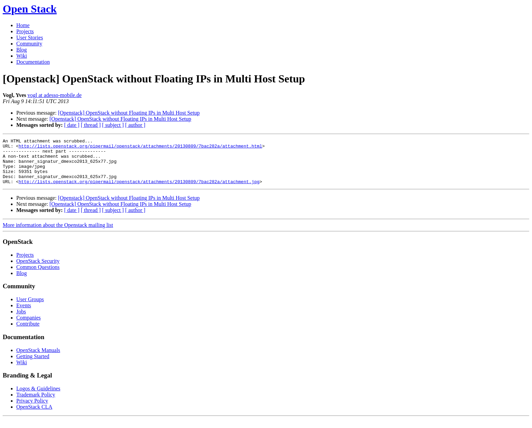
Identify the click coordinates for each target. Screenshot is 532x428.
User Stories (29, 37)
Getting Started (32, 365)
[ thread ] (91, 125)
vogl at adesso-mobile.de (54, 95)
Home (23, 25)
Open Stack (30, 9)
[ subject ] (113, 125)
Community (29, 43)
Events (23, 314)
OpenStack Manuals (38, 359)
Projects (25, 31)
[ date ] (71, 125)
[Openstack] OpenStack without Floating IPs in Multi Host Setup (129, 113)
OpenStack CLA (34, 416)
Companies (28, 327)
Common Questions (38, 276)
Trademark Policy (35, 404)
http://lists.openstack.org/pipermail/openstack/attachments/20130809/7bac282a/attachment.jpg (139, 191)
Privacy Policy (32, 410)
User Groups (30, 308)
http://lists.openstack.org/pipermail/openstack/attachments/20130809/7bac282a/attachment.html (140, 148)
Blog (21, 50)
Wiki (21, 56)
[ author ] (135, 125)
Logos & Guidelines (38, 398)
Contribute (27, 333)
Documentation (33, 62)
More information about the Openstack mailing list (58, 234)
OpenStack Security (38, 270)
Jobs (21, 321)
